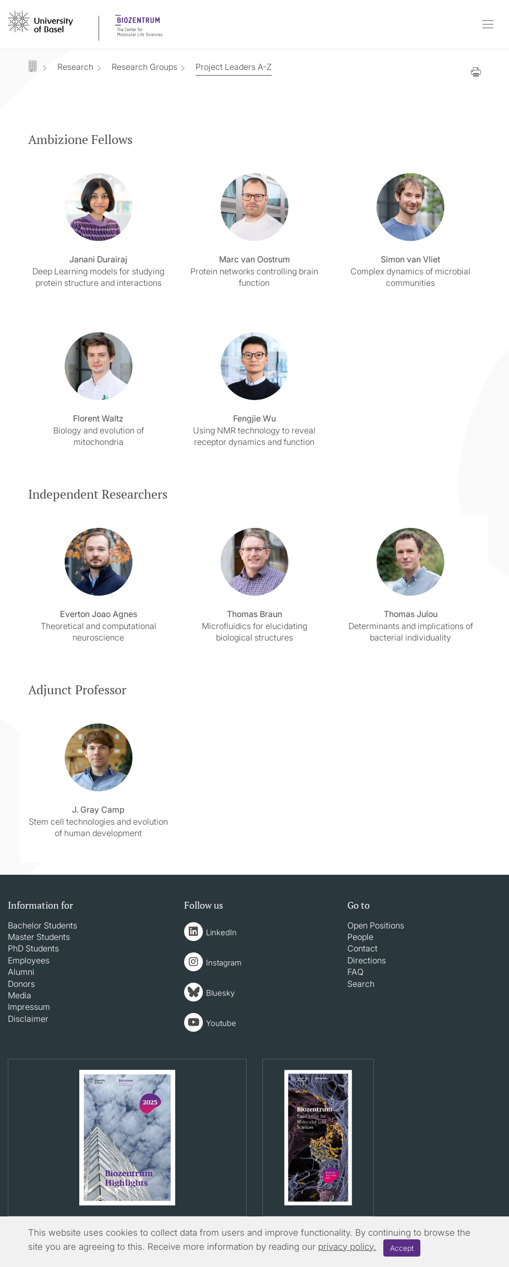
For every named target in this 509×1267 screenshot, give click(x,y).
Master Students (39, 937)
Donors (21, 984)
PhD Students (33, 948)
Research (75, 67)
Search (360, 984)
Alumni (21, 972)
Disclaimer (28, 1018)
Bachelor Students (42, 925)
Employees (29, 960)
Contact (362, 948)
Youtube (221, 1023)
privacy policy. (347, 1246)
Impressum (29, 1006)
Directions (366, 960)
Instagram (223, 963)
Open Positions (375, 925)
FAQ (355, 972)
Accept (402, 1248)
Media (19, 995)
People (360, 937)
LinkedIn (221, 932)
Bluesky (220, 993)
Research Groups (144, 67)
